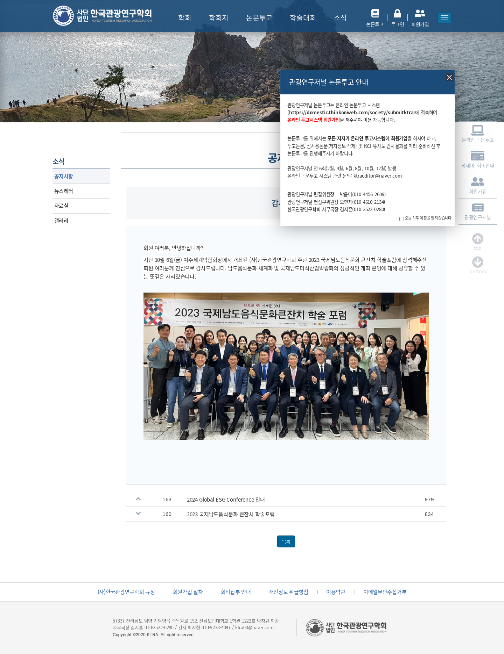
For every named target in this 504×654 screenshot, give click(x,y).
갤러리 (61, 220)
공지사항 (63, 176)
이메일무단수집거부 (384, 592)
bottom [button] (477, 265)
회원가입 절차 (188, 592)
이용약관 (335, 592)
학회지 (219, 18)
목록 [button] (286, 541)
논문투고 (259, 18)
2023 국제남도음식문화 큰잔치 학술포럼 (231, 514)
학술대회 (303, 18)
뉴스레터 (63, 191)
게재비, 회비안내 (477, 161)
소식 (340, 18)
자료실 (61, 205)
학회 (184, 18)
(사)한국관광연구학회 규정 (126, 592)
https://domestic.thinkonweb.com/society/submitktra (351, 112)
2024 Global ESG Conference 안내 (226, 499)
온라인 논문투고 (478, 136)
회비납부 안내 (236, 592)
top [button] (478, 242)
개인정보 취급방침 (288, 592)
